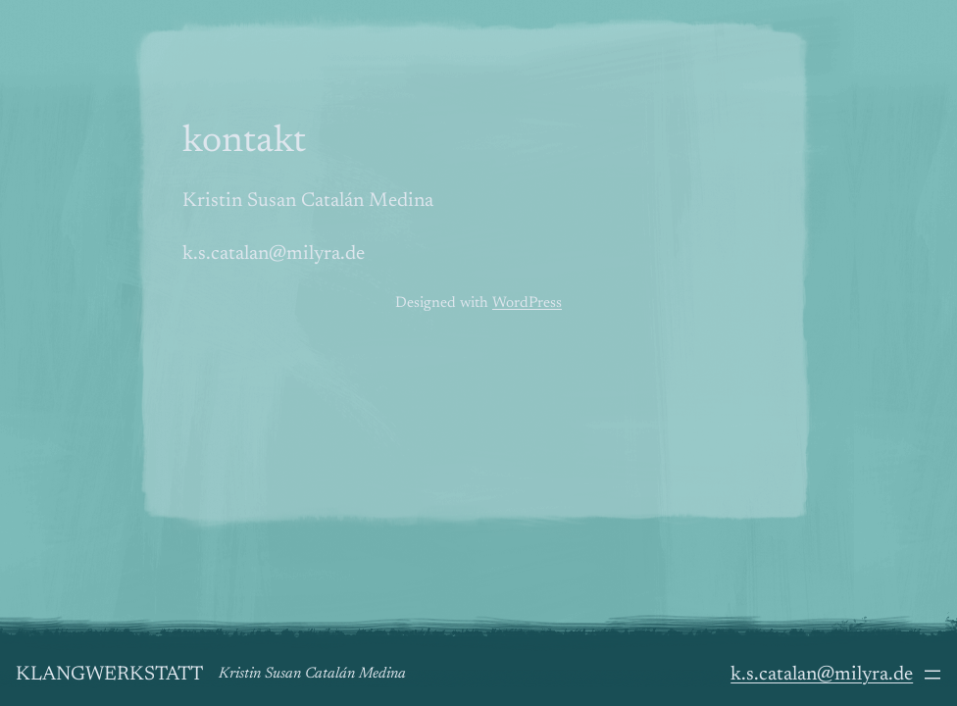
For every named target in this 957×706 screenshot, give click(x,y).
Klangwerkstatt (109, 674)
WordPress (527, 303)
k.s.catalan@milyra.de (821, 674)
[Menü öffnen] (932, 674)
